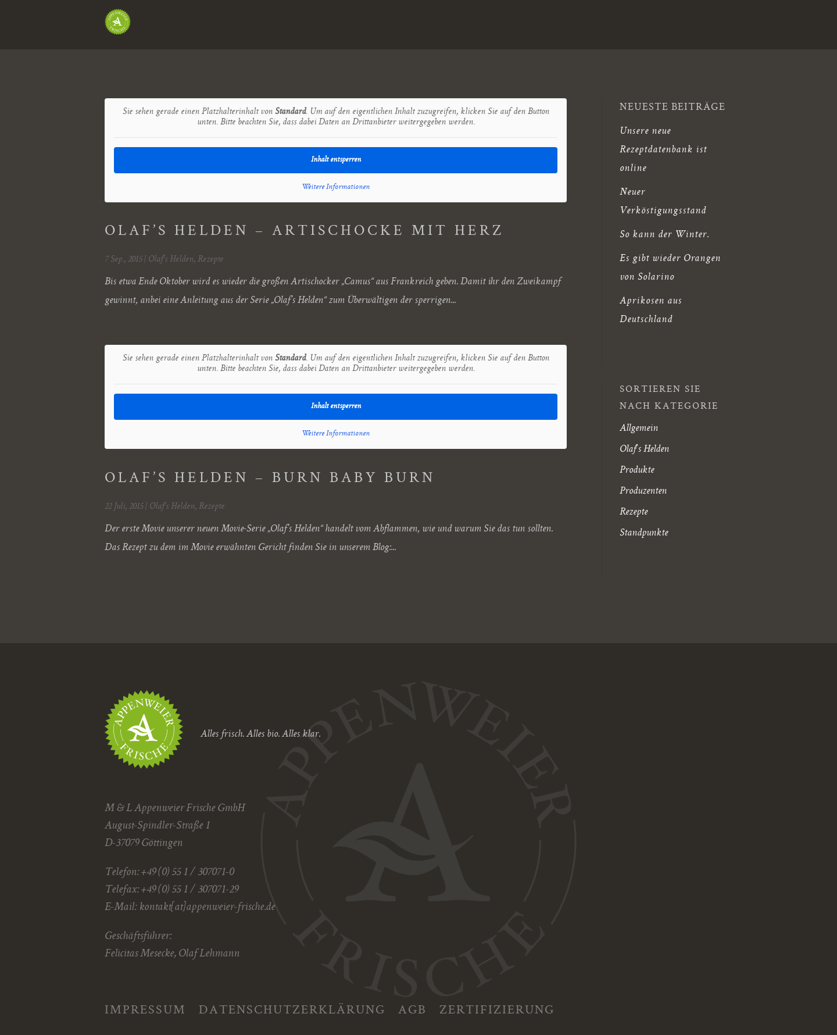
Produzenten (643, 491)
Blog (332, 27)
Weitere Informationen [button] (336, 187)
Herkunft (399, 27)
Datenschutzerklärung (292, 1008)
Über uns (523, 27)
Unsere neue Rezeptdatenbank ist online (663, 150)
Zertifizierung (497, 1008)
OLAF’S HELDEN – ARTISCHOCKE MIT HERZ (304, 231)
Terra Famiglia (672, 27)
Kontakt (588, 27)
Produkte (637, 470)
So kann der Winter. (664, 235)
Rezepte (210, 260)
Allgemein (639, 428)
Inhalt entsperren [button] (336, 160)
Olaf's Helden (171, 260)
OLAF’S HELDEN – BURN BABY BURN (270, 479)
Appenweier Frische (247, 27)
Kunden (463, 27)
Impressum (145, 1008)
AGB (412, 1008)
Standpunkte (644, 533)
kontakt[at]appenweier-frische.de (207, 907)
